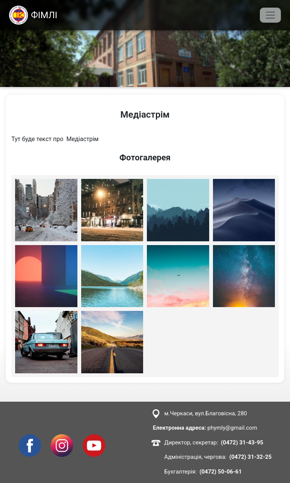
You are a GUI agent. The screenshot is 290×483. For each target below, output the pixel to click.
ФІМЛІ (33, 15)
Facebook (30, 438)
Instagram (62, 438)
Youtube (94, 438)
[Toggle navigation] (270, 15)
